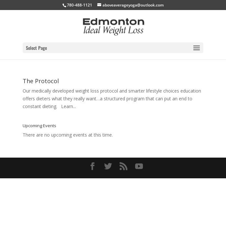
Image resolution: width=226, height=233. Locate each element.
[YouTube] (139, 166)
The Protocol (41, 81)
